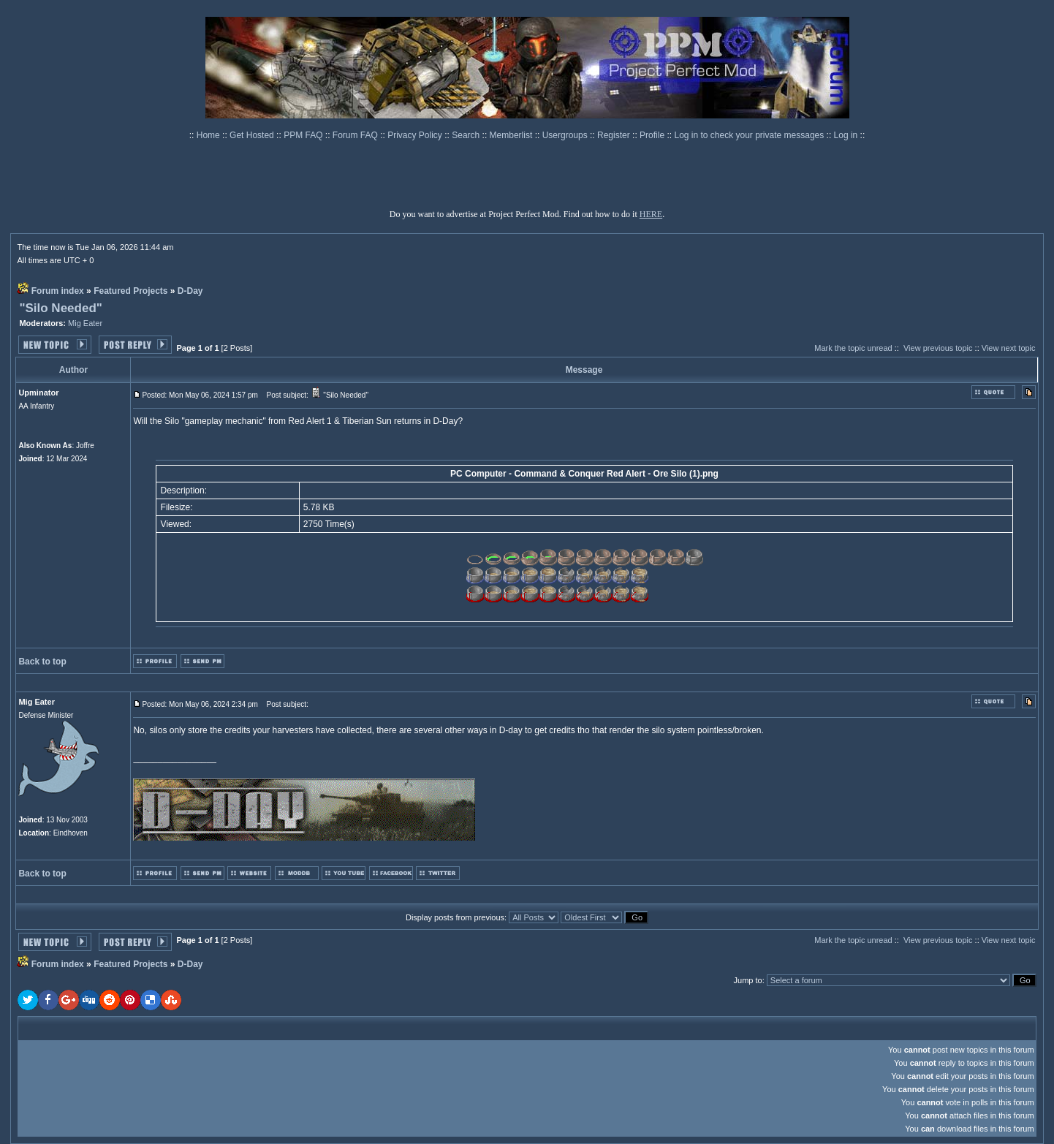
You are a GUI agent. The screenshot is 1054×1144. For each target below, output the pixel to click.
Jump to (748, 980)
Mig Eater (85, 323)
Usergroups (566, 135)
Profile (653, 135)
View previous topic (938, 348)
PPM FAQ (304, 135)
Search (467, 135)
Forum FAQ (356, 135)
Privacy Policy (415, 135)
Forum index (57, 291)
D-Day (190, 291)
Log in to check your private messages (750, 135)
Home (209, 135)
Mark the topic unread (853, 348)
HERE (651, 214)
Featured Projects (130, 291)
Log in (846, 135)
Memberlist (512, 135)
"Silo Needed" (60, 308)
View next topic (1009, 348)
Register (614, 135)
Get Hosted (253, 135)
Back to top (42, 661)
